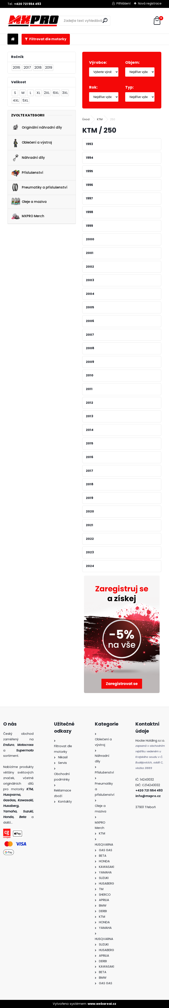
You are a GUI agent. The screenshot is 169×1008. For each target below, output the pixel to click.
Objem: (132, 62)
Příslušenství (27, 172)
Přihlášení (123, 3)
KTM (100, 119)
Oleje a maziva (29, 202)
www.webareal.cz (102, 1004)
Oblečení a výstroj (31, 142)
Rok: (93, 87)
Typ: (129, 87)
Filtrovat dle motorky (47, 39)
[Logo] (33, 20)
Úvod (86, 119)
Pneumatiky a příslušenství (39, 187)
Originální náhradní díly (36, 127)
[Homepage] (12, 39)
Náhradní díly (28, 157)
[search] (105, 20)
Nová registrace (150, 3)
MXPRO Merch (27, 216)
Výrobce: (98, 62)
